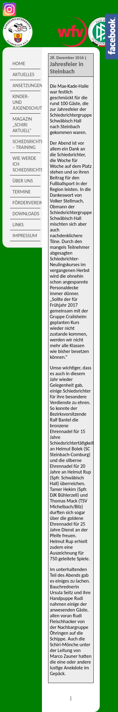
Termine (21, 192)
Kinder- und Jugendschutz (26, 102)
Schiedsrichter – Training (26, 144)
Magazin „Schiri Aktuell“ (22, 124)
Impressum (24, 235)
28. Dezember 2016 (67, 57)
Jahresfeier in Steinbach (66, 67)
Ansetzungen (26, 85)
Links (18, 224)
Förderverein (26, 203)
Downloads (25, 214)
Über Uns (22, 181)
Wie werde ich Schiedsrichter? (26, 164)
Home (18, 63)
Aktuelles (23, 74)
